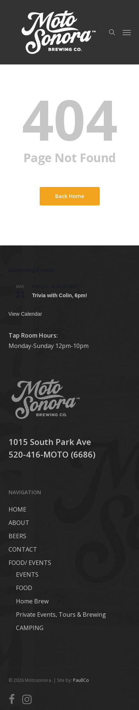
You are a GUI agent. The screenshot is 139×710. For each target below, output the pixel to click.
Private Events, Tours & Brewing (61, 614)
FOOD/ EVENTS (30, 563)
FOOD (24, 588)
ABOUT (19, 523)
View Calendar (25, 314)
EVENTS (27, 574)
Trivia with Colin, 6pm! (59, 295)
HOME (17, 509)
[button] (127, 32)
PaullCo (81, 680)
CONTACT (23, 549)
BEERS (17, 536)
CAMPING (29, 628)
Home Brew (32, 601)
